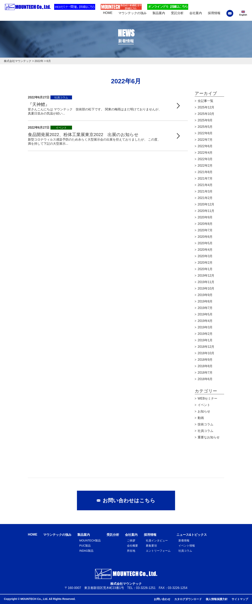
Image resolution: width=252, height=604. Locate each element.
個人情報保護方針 (217, 599)
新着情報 (183, 540)
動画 (201, 418)
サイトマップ (240, 599)
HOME (32, 534)
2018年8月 (205, 366)
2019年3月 (205, 327)
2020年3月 (205, 256)
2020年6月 (205, 236)
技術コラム (205, 424)
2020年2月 (205, 262)
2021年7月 (205, 178)
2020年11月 (206, 211)
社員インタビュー (157, 540)
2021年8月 (205, 172)
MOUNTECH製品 (90, 540)
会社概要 (132, 545)
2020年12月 (206, 204)
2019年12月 (206, 275)
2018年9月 (205, 359)
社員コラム (205, 430)
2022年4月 (205, 152)
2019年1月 (205, 340)
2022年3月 (205, 159)
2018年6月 (205, 379)
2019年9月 (205, 295)
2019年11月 (206, 282)
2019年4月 (205, 320)
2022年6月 (205, 146)
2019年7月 (205, 308)
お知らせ (204, 411)
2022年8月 (205, 133)
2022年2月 (205, 165)
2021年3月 (205, 191)
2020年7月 (205, 230)
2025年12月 (206, 107)
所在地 (131, 550)
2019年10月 (206, 288)
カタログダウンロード (188, 599)
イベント (204, 405)
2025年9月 (205, 120)
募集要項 (151, 545)
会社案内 (131, 534)
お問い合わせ (162, 599)
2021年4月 (205, 185)
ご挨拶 (131, 540)
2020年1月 (205, 269)
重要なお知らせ (209, 437)
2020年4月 (205, 249)
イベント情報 (186, 545)
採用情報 (150, 534)
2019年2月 (205, 333)
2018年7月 (205, 372)
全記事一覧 (205, 101)
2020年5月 (205, 243)
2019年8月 (205, 301)
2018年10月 (206, 353)
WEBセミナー (207, 398)
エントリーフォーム (158, 550)
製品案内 (83, 534)
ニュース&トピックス (191, 534)
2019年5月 (205, 314)
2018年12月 (206, 346)
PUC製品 (85, 545)
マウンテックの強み (57, 534)
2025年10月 (206, 113)
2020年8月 (205, 223)
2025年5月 (205, 126)
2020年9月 (205, 217)
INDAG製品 (86, 550)
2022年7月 (205, 139)
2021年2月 (205, 198)
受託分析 (113, 534)
